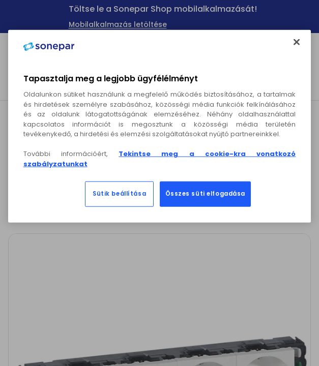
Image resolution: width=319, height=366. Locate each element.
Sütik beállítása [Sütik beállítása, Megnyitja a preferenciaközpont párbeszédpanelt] (119, 194)
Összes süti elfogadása (205, 194)
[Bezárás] (296, 42)
